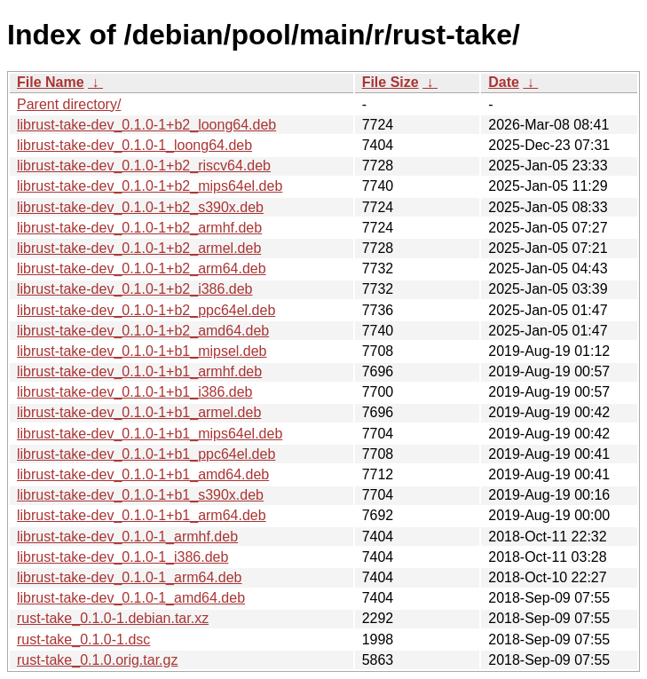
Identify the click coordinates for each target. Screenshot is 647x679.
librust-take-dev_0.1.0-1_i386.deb (122, 557)
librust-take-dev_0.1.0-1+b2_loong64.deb (146, 124)
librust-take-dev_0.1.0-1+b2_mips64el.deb (149, 185)
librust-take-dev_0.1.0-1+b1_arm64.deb (141, 515)
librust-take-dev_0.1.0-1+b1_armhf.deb (139, 371)
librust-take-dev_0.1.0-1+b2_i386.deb (135, 288)
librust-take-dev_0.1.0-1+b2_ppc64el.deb (146, 310)
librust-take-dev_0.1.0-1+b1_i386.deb (135, 391)
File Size (390, 82)
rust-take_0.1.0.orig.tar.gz (97, 659)
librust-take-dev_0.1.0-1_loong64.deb (134, 145)
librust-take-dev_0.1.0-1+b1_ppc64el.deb (146, 454)
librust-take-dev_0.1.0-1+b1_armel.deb (139, 412)
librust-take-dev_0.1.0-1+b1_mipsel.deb (142, 351)
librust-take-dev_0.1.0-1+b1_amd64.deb (143, 474)
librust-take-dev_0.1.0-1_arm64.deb (129, 577)
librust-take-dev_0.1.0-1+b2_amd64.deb (143, 330)
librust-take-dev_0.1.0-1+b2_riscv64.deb (144, 165)
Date (503, 82)
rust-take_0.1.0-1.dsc (83, 639)
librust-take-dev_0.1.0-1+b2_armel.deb (139, 248)
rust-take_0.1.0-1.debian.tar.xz (113, 618)
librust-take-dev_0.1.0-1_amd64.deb (131, 597)
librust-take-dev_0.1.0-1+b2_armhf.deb (139, 227)
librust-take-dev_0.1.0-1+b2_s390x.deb (140, 207)
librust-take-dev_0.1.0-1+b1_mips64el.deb (149, 433)
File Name (50, 82)
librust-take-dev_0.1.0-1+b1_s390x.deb (140, 494)
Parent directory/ (69, 104)
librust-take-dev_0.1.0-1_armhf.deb (127, 536)
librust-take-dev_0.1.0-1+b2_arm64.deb (141, 268)
